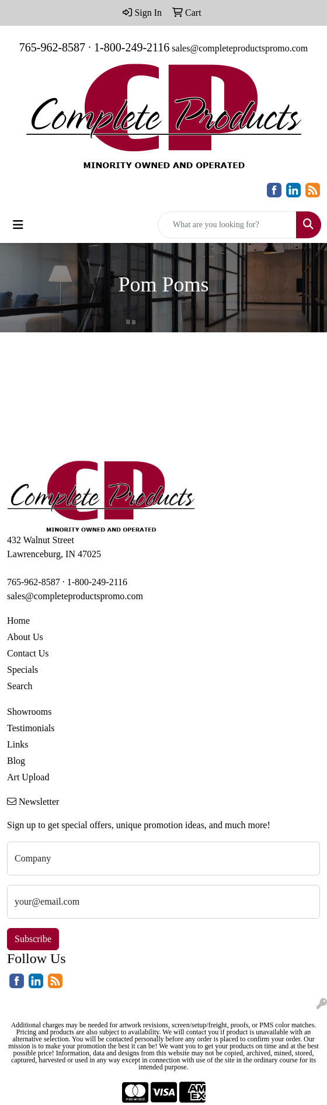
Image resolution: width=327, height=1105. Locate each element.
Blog (16, 761)
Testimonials (31, 728)
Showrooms (29, 712)
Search (20, 686)
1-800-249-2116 (131, 47)
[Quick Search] (227, 224)
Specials (22, 670)
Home (18, 621)
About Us (25, 637)
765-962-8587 (52, 47)
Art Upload (28, 777)
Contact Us (28, 653)
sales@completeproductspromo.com (240, 48)
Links (17, 744)
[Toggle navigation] (18, 225)
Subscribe (33, 939)
